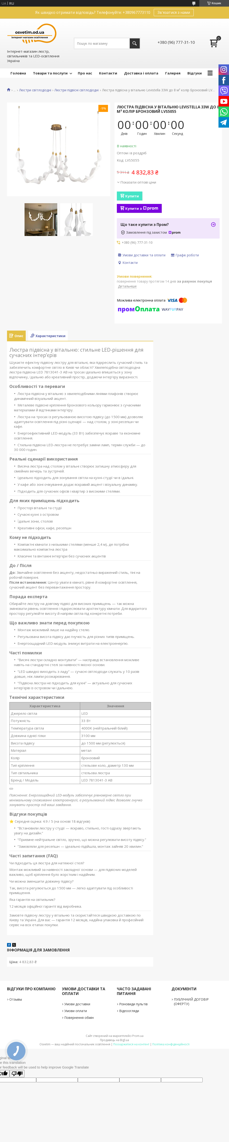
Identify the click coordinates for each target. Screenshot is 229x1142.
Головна (18, 73)
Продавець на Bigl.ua (114, 1040)
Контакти (108, 73)
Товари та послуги (50, 73)
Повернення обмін (79, 1017)
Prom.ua (137, 1036)
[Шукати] (135, 43)
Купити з (141, 208)
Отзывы (15, 999)
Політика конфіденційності (171, 1044)
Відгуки (194, 73)
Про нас (85, 73)
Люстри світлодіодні (35, 90)
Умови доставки (77, 1004)
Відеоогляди (129, 1011)
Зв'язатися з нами (173, 12)
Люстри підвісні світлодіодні (76, 90)
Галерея (172, 73)
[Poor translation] (17, 1073)
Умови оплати (75, 1011)
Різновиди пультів (133, 1004)
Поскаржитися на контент (131, 1044)
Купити (132, 196)
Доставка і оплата (141, 73)
